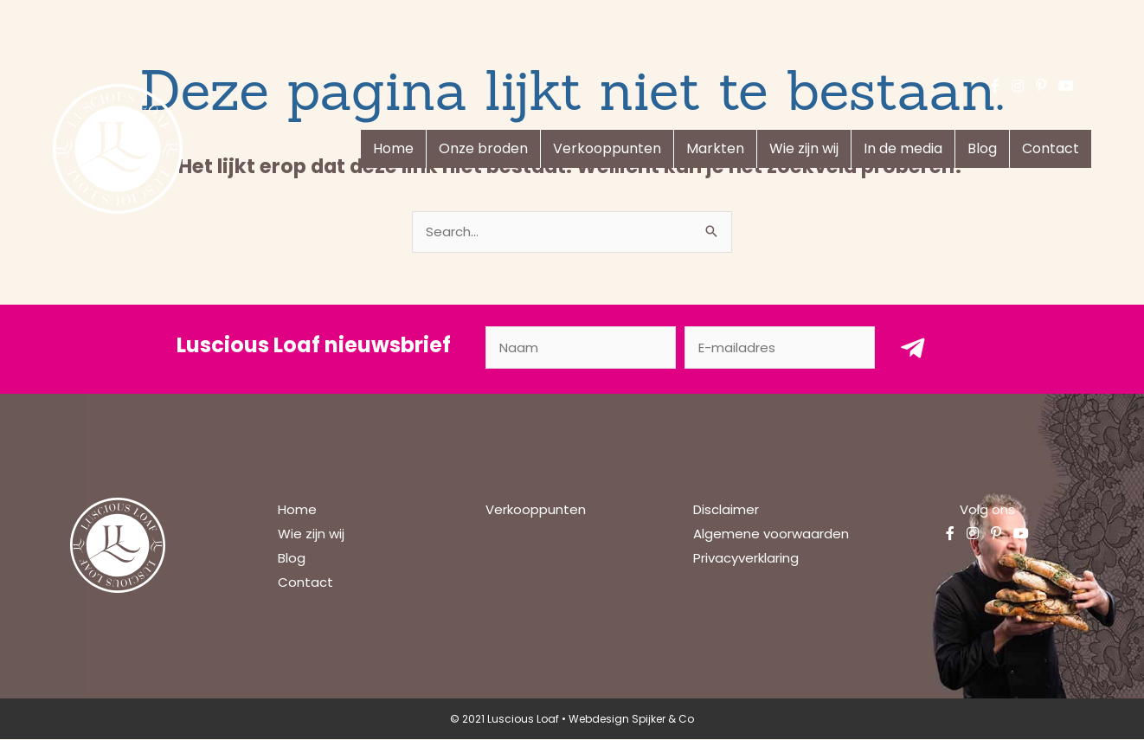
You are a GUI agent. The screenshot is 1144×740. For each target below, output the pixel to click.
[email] (779, 348)
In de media (903, 148)
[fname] (580, 348)
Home (393, 148)
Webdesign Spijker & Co (631, 719)
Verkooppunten (607, 148)
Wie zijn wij (804, 148)
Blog (982, 148)
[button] (913, 348)
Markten (715, 148)
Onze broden (483, 148)
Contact (1050, 148)
